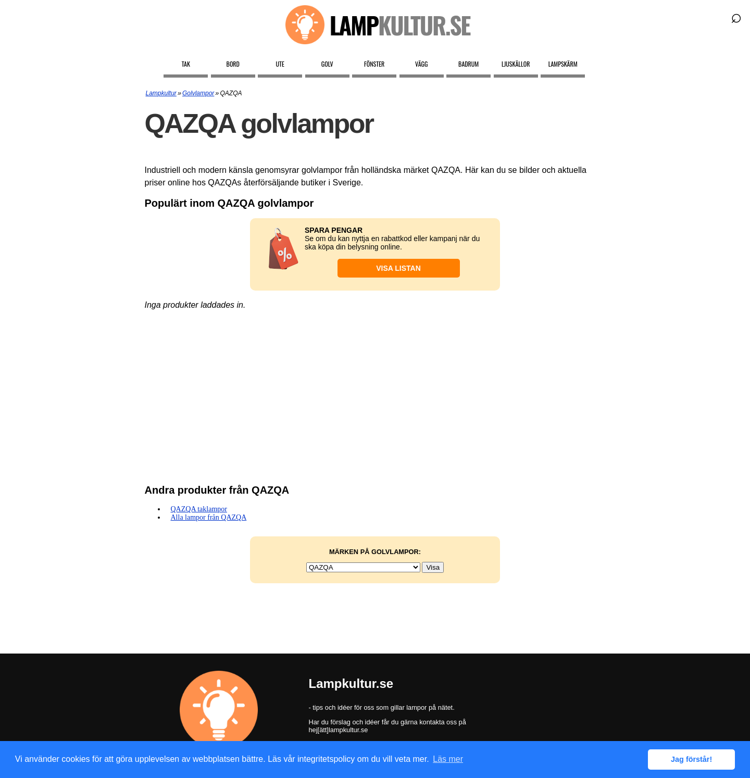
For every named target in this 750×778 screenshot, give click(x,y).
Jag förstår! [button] (691, 759)
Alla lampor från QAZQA (209, 517)
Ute (280, 63)
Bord (233, 63)
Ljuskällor (516, 63)
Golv (327, 63)
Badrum (468, 63)
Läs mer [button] (448, 759)
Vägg (421, 63)
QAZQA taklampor (199, 509)
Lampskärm (563, 63)
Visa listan (398, 268)
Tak (186, 63)
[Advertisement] (375, 393)
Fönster (374, 63)
